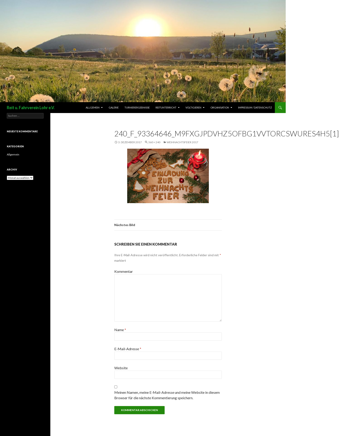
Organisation (219, 107)
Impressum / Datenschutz (255, 107)
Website (121, 368)
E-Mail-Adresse (127, 349)
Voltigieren (193, 107)
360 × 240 (154, 142)
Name (120, 330)
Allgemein (93, 107)
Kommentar (123, 271)
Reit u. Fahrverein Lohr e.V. (31, 107)
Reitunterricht (166, 107)
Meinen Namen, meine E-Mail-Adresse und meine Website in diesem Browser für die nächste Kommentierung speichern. (167, 395)
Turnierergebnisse (137, 107)
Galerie (114, 107)
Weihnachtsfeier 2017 (182, 142)
